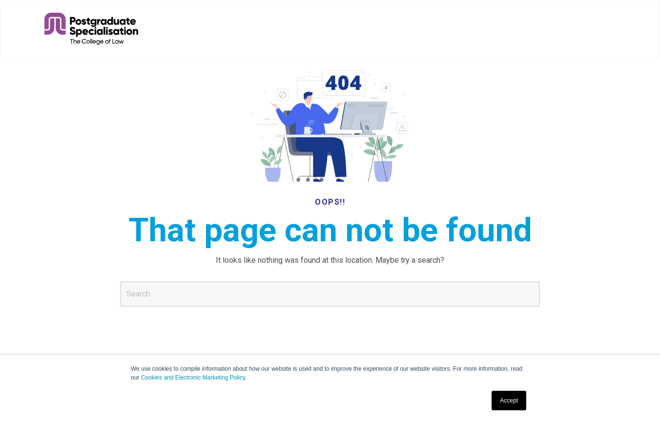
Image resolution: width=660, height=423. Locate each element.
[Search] (330, 294)
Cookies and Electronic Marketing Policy (193, 377)
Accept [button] (509, 400)
